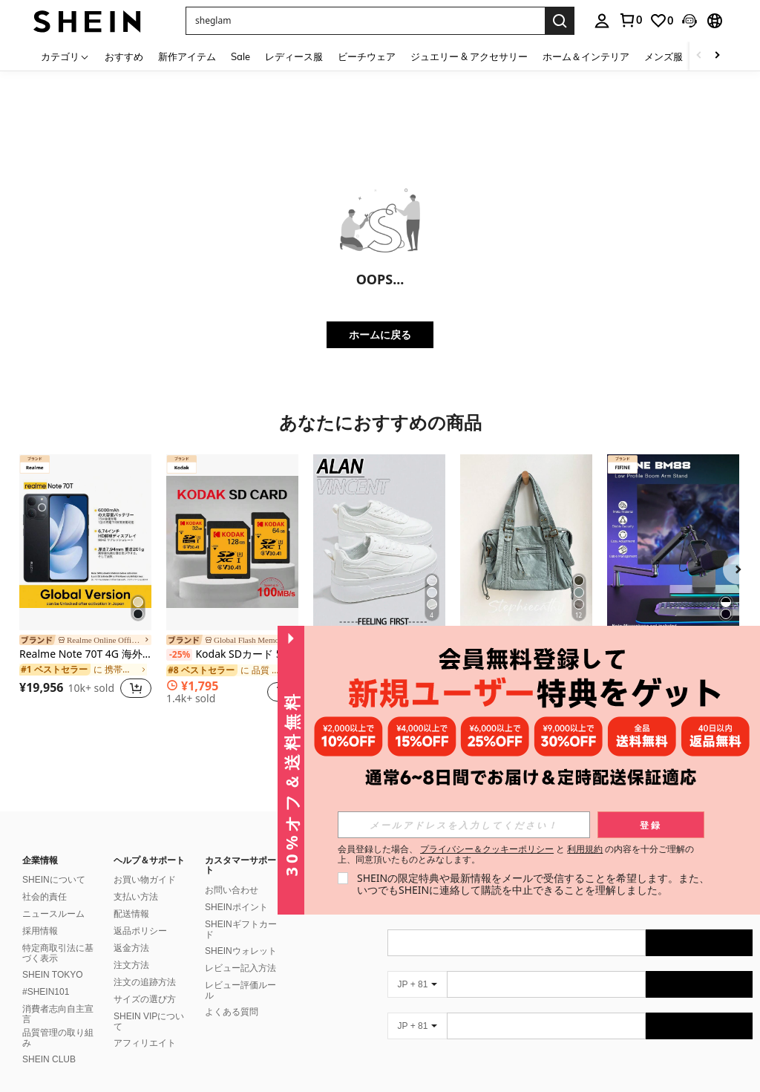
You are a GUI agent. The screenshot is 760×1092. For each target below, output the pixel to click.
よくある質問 (231, 994)
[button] (365, 21)
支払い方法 (136, 879)
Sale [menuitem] (240, 56)
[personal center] (602, 21)
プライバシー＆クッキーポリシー (487, 849)
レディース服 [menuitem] (294, 56)
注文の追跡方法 (145, 964)
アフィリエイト (145, 1025)
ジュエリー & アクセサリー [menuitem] (469, 56)
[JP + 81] (417, 966)
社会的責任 (44, 879)
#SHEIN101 (45, 974)
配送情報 (131, 896)
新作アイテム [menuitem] (187, 56)
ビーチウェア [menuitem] (367, 56)
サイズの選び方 (145, 981)
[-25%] (179, 655)
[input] (464, 824)
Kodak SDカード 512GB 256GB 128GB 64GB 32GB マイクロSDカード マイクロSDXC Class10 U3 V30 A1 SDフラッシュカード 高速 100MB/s (232, 654)
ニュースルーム (53, 896)
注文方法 (131, 947)
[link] (630, 20)
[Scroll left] (699, 56)
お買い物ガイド (145, 862)
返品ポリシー (140, 913)
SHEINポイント (236, 889)
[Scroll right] (717, 56)
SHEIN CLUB (49, 1041)
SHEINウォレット (241, 933)
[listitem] (85, 578)
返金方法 (131, 930)
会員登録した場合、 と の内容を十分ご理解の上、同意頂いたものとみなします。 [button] (516, 854)
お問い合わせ (231, 872)
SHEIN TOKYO (52, 957)
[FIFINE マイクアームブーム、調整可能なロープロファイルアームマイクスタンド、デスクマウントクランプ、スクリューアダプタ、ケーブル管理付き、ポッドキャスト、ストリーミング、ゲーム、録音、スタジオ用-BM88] (673, 542)
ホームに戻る (380, 334)
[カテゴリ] (65, 56)
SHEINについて (53, 862)
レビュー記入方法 (240, 950)
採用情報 (40, 913)
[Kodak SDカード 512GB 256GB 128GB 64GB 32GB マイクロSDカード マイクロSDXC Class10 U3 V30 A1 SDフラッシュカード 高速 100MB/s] (232, 542)
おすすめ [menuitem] (124, 56)
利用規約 (585, 849)
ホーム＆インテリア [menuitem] (586, 56)
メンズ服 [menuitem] (663, 56)
